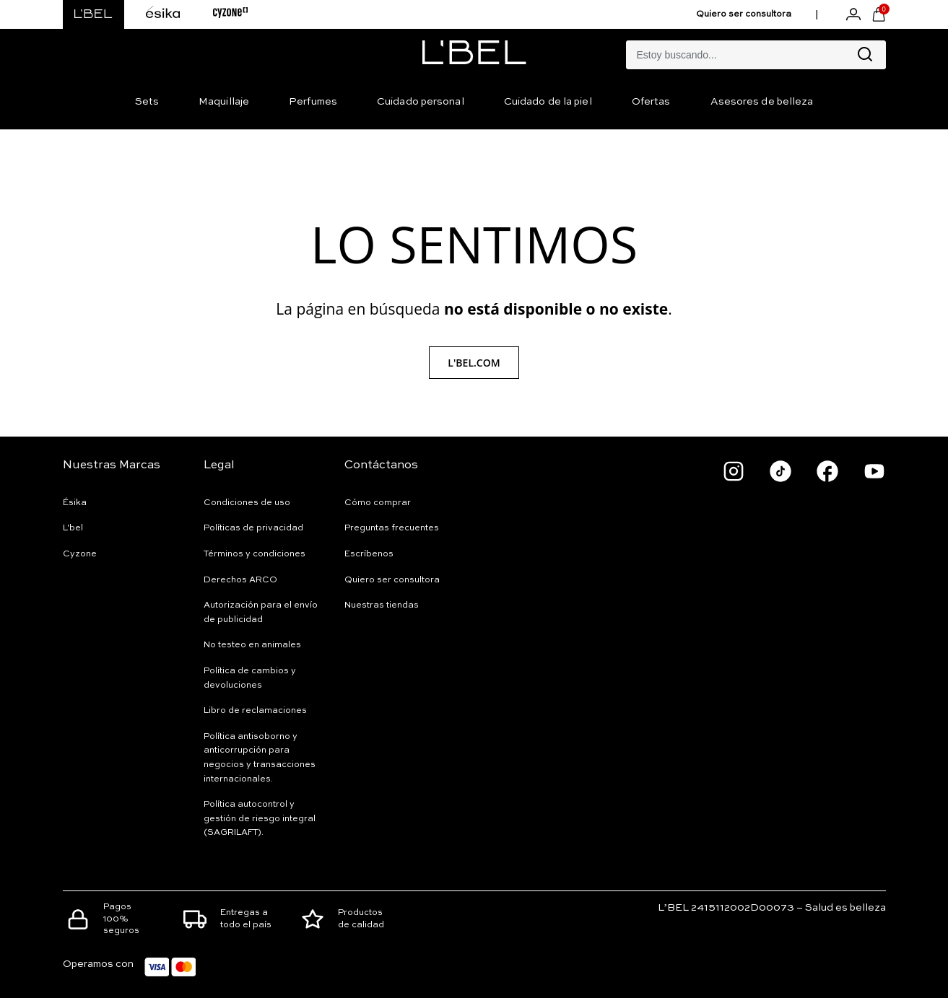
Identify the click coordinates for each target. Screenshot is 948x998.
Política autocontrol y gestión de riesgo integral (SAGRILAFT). (260, 818)
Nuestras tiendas (381, 605)
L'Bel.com (474, 362)
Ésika (75, 503)
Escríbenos (368, 554)
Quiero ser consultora (743, 14)
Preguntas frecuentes (391, 528)
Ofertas (651, 102)
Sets (147, 102)
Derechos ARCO (240, 580)
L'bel (73, 528)
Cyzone (80, 554)
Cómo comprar (377, 503)
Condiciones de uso (247, 503)
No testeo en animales (252, 645)
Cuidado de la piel (548, 102)
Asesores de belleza (762, 102)
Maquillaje (224, 102)
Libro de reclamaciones (255, 710)
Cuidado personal (420, 102)
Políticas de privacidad (253, 528)
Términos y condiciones (254, 554)
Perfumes (313, 102)
